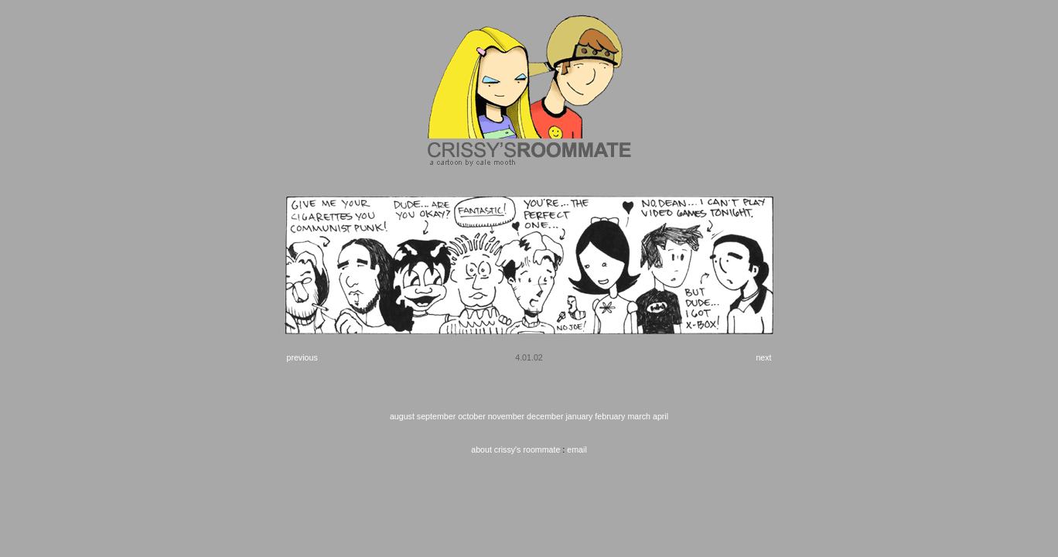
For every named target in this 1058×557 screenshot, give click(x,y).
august (402, 416)
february (610, 416)
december (545, 416)
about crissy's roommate (515, 449)
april (660, 416)
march (638, 416)
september (436, 416)
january (578, 416)
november (506, 416)
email (576, 449)
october (472, 416)
